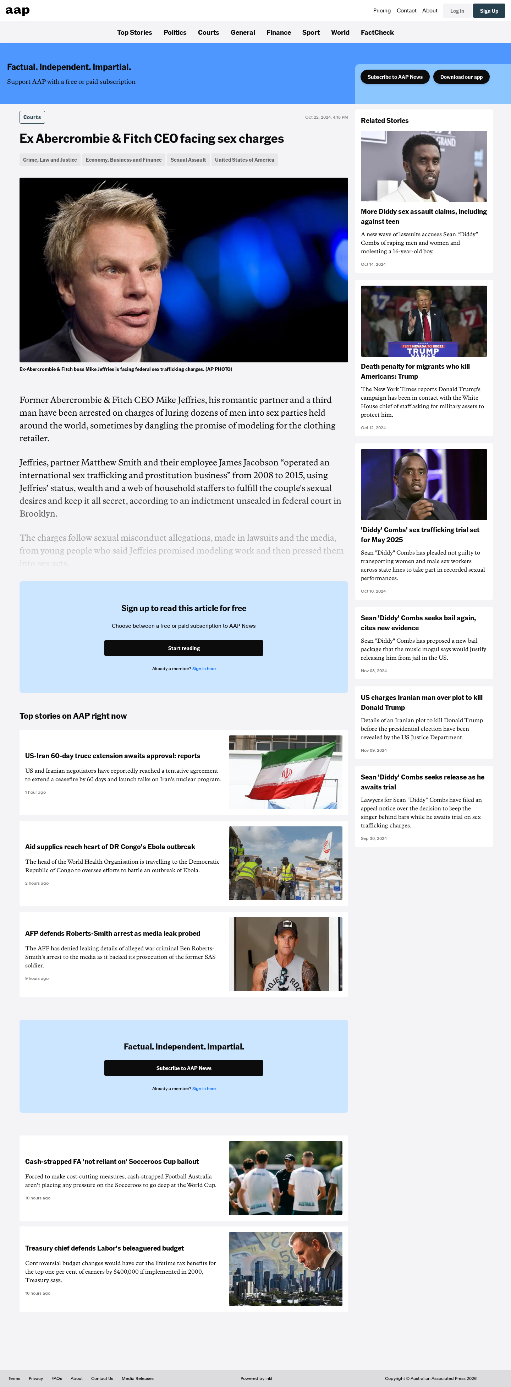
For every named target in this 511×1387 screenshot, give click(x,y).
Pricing (382, 10)
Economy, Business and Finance (124, 159)
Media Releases (138, 1378)
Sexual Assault (188, 159)
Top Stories (134, 32)
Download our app (461, 76)
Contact (407, 10)
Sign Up (489, 10)
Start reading (184, 648)
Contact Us (102, 1378)
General (243, 32)
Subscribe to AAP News (395, 76)
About (430, 10)
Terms (14, 1378)
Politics (175, 32)
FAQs (56, 1378)
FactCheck (377, 32)
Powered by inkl (256, 1378)
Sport (311, 32)
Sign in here (204, 668)
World (340, 32)
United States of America (244, 159)
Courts (208, 32)
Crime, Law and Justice (50, 159)
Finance (279, 32)
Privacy (36, 1378)
